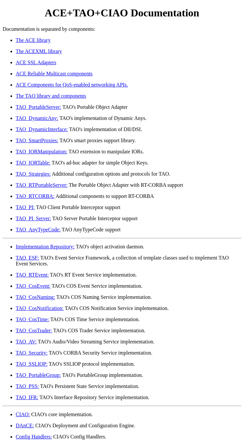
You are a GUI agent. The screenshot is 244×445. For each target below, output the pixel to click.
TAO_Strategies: (33, 174)
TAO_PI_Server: (33, 218)
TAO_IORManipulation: (41, 151)
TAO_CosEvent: (33, 286)
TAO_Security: (31, 353)
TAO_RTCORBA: (35, 196)
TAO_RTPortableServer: (42, 185)
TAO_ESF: (27, 258)
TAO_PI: (25, 207)
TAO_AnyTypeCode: (38, 229)
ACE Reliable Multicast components (54, 73)
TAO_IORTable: (33, 162)
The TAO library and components (51, 96)
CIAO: (23, 414)
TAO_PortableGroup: (38, 375)
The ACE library (33, 40)
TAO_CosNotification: (39, 308)
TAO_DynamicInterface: (42, 129)
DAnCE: (25, 425)
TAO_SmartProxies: (37, 140)
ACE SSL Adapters (36, 62)
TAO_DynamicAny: (37, 118)
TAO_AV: (26, 341)
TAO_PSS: (27, 386)
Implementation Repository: (45, 246)
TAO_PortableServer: (38, 107)
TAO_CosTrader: (34, 330)
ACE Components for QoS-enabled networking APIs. (72, 84)
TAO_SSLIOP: (31, 364)
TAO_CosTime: (32, 319)
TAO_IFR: (27, 397)
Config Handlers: (34, 436)
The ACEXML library (39, 51)
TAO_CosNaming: (35, 297)
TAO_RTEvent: (32, 275)
